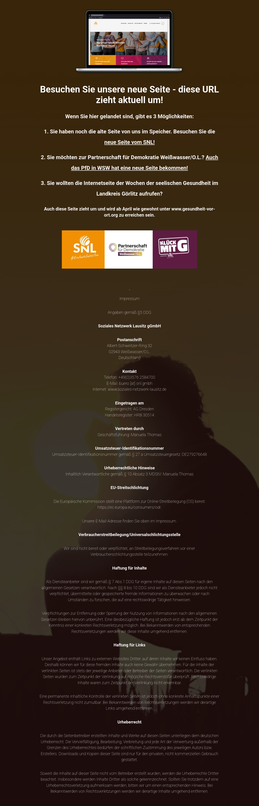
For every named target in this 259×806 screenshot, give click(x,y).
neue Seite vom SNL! (129, 142)
